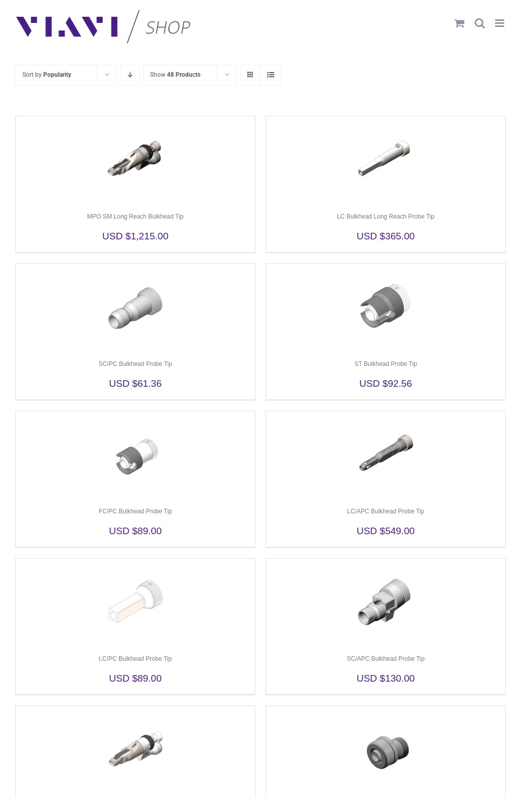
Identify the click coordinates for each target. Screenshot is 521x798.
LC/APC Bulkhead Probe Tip (385, 511)
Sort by (46, 74)
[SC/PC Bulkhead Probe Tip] (135, 307)
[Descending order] (130, 75)
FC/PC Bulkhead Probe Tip (135, 511)
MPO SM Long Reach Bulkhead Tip (135, 216)
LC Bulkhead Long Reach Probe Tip (385, 216)
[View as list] (270, 75)
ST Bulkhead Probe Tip (385, 363)
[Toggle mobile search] (480, 23)
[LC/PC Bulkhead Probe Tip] (135, 602)
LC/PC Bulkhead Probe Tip (135, 658)
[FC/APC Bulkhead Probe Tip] (385, 749)
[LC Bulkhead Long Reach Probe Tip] (385, 159)
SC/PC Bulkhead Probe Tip (135, 363)
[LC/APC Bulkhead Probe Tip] (385, 454)
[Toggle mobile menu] (500, 23)
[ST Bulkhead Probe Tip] (385, 307)
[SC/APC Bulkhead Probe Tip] (385, 602)
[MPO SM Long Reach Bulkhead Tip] (135, 159)
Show (175, 74)
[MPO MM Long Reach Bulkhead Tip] (135, 749)
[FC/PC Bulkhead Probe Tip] (135, 454)
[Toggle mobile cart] (459, 23)
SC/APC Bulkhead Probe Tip (386, 658)
